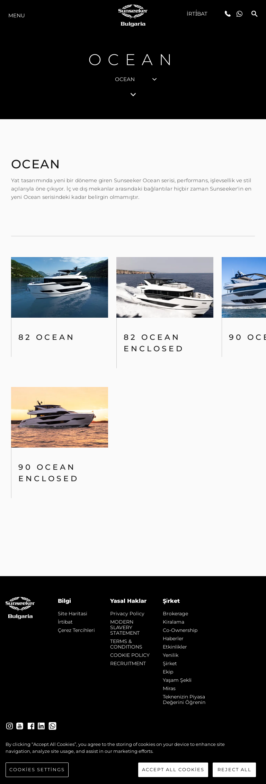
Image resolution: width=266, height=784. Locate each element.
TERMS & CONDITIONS (126, 644)
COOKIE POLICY (130, 655)
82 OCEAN (46, 337)
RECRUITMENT (128, 663)
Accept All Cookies (173, 769)
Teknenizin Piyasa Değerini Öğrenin (184, 699)
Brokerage (175, 613)
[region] (133, 759)
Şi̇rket (170, 663)
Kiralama (173, 622)
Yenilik (170, 655)
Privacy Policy (127, 613)
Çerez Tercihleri (76, 630)
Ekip (168, 672)
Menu (16, 15)
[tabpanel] (133, 347)
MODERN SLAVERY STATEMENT (125, 627)
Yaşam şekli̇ (177, 680)
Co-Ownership (180, 630)
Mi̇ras (169, 688)
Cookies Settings (37, 769)
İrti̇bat (197, 13)
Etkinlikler (175, 647)
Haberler (173, 638)
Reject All (234, 769)
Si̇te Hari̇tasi (72, 613)
